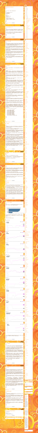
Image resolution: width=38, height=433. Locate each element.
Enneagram (26, 267)
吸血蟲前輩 (7, 182)
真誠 (25, 140)
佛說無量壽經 (26, 96)
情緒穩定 (26, 153)
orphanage (26, 324)
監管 (25, 199)
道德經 (25, 193)
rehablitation (26, 341)
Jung (25, 295)
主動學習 (26, 65)
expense (26, 270)
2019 (26, 13)
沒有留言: (10, 61)
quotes (25, 338)
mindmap (26, 310)
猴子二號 (26, 169)
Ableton (25, 236)
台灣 (25, 66)
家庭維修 (26, 137)
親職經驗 (26, 222)
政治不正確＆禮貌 (8, 41)
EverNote (26, 268)
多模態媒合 (26, 76)
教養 (25, 155)
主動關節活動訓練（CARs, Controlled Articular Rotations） (26, 397)
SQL (25, 356)
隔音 (25, 194)
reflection (26, 340)
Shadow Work (26, 353)
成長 (25, 78)
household (26, 286)
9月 (26, 30)
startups (25, 357)
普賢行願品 (26, 167)
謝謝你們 (7, 153)
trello (25, 368)
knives (25, 300)
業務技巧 (26, 178)
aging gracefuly (26, 239)
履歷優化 (26, 210)
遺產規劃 (26, 223)
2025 (26, 8)
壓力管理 (26, 225)
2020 (26, 12)
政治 (25, 126)
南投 (25, 122)
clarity (25, 256)
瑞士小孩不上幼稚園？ (9, 202)
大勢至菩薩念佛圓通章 (27, 48)
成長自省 (26, 79)
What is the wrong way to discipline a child (9, 69)
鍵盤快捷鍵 (26, 227)
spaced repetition (26, 355)
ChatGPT (26, 252)
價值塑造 (26, 209)
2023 (26, 10)
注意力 (25, 111)
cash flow (26, 251)
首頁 (25, 390)
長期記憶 (26, 121)
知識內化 (26, 112)
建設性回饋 (26, 125)
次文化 (25, 81)
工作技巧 (26, 49)
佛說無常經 (26, 95)
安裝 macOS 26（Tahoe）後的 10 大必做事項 (26, 409)
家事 (25, 136)
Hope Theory (26, 285)
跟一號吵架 (7, 123)
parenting (26, 325)
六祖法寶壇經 (26, 52)
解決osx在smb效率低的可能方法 (10, 410)
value (25, 372)
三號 (6, 165)
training (25, 367)
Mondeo (26, 313)
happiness (26, 283)
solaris (25, 354)
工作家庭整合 (26, 50)
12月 (26, 16)
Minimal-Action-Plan (27, 311)
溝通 (25, 179)
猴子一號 (26, 168)
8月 (26, 31)
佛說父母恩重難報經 (27, 91)
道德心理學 (26, 192)
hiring (25, 284)
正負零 (25, 68)
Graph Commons (26, 279)
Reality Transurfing (26, 339)
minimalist (26, 312)
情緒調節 (26, 152)
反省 (25, 54)
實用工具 (26, 196)
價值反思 (26, 208)
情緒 (25, 149)
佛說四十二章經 (26, 92)
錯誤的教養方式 (8, 65)
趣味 (25, 213)
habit (25, 282)
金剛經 (25, 120)
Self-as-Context (26, 352)
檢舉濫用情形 (26, 380)
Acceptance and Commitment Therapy (28, 237)
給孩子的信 (8, 162)
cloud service (26, 257)
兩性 (25, 108)
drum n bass (26, 265)
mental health (26, 309)
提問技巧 (26, 166)
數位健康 (26, 211)
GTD (25, 280)
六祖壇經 (26, 53)
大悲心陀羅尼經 (26, 47)
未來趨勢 (26, 67)
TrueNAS (26, 369)
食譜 (7, 23)
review (25, 344)
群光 (25, 183)
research (26, 343)
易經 (25, 110)
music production (26, 314)
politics (25, 329)
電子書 (25, 195)
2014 (26, 36)
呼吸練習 (26, 109)
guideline (26, 281)
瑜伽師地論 (26, 181)
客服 (25, 124)
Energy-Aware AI (26, 266)
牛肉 (25, 62)
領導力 (25, 207)
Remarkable (26, 342)
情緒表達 (26, 150)
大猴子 (7, 2)
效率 (25, 138)
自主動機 (26, 83)
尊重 (25, 165)
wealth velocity (26, 373)
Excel (25, 269)
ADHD (25, 238)
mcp (25, 308)
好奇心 (25, 77)
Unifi (25, 370)
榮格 (25, 198)
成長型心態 (26, 80)
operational (26, 323)
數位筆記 (26, 212)
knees (25, 299)
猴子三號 (26, 170)
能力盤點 (26, 141)
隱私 (25, 228)
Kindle (25, 298)
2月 (26, 34)
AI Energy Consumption (27, 241)
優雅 (25, 224)
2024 (26, 9)
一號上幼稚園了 (8, 343)
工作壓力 (26, 51)
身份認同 (26, 106)
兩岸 (25, 107)
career (25, 250)
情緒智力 (26, 151)
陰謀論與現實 (26, 163)
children (25, 254)
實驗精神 (26, 197)
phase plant (26, 326)
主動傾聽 (26, 64)
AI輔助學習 (26, 242)
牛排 (25, 63)
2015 (26, 35)
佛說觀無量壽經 (26, 97)
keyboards (26, 296)
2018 (26, 14)
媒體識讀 (26, 164)
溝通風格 (26, 180)
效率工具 (26, 139)
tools (25, 366)
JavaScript (26, 294)
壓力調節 (26, 226)
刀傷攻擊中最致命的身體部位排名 (26, 417)
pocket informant (26, 328)
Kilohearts (26, 297)
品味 (25, 123)
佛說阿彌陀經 (26, 93)
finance (25, 271)
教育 (25, 154)
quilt (25, 337)
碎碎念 (25, 182)
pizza (25, 327)
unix (25, 371)
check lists (26, 253)
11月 (26, 17)
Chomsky (26, 255)
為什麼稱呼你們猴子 (9, 391)
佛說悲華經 (26, 94)
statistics (26, 358)
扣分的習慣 (7, 367)
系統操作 (26, 105)
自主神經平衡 (26, 82)
